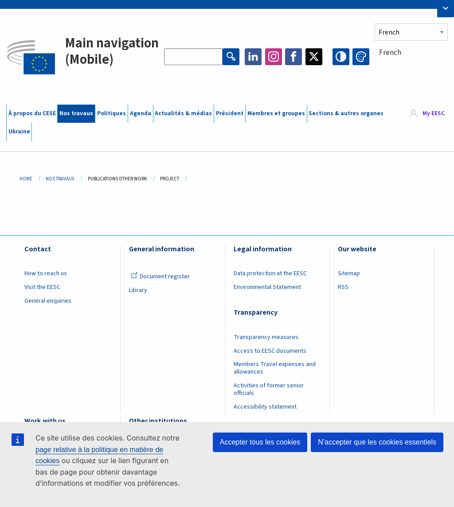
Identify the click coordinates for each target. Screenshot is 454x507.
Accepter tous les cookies (260, 442)
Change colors (360, 56)
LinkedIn (253, 56)
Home (26, 179)
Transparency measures (266, 337)
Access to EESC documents (270, 351)
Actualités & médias (183, 113)
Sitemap (349, 273)
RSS (343, 287)
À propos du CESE (32, 113)
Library (138, 290)
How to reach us (45, 273)
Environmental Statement (267, 287)
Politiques (111, 113)
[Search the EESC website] (193, 56)
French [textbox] (390, 52)
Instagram (273, 56)
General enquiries (47, 300)
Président (229, 113)
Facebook (293, 56)
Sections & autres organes (346, 113)
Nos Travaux (60, 179)
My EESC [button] (434, 113)
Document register (160, 276)
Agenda (140, 113)
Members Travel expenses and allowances (275, 368)
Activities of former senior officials (269, 389)
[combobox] (411, 68)
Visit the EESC (42, 287)
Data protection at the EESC (270, 273)
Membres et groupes (276, 113)
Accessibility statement (265, 406)
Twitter (313, 56)
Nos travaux (76, 113)
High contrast (341, 56)
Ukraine (19, 131)
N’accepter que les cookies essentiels (377, 442)
